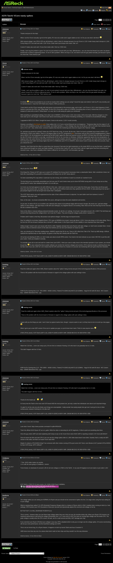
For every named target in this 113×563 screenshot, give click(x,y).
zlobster (6, 29)
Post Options (85, 29)
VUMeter (6, 458)
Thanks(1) (95, 495)
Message (23, 24)
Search (90, 10)
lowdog (5, 264)
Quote (103, 29)
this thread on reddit (40, 124)
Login (109, 10)
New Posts (105, 7)
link (73, 133)
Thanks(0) (95, 29)
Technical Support (17, 7)
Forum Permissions (106, 553)
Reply (109, 29)
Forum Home (7, 7)
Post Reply (7, 20)
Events (95, 10)
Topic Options (106, 24)
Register (103, 10)
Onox (5, 63)
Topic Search (95, 24)
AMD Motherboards (28, 7)
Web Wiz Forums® (57, 557)
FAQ (84, 10)
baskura (6, 495)
